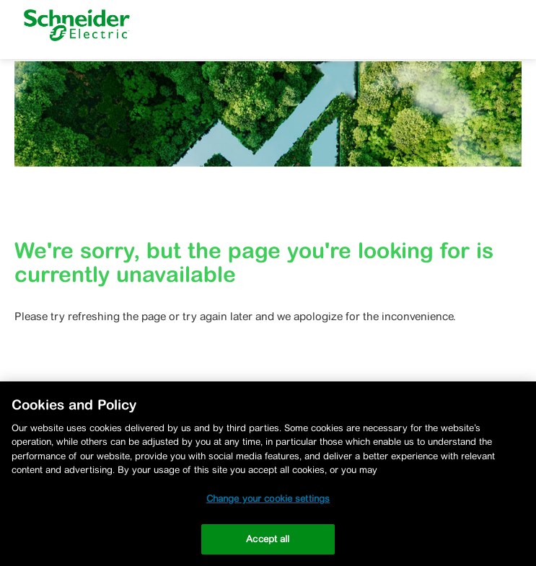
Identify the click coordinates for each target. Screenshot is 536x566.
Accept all (267, 539)
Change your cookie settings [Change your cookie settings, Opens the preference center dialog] (268, 498)
